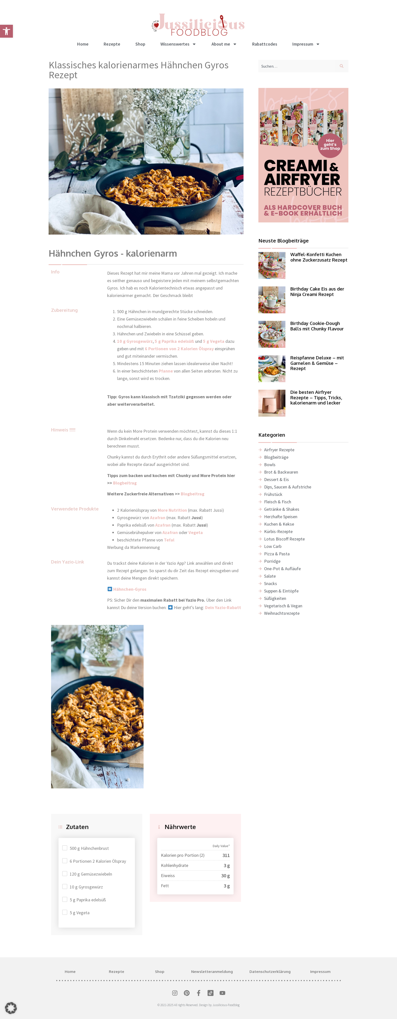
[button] (11, 1008)
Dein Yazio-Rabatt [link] (223, 607)
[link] (6, 31)
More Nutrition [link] (172, 510)
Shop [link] (140, 44)
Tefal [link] (169, 540)
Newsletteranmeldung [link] (212, 971)
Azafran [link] (163, 525)
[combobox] (296, 66)
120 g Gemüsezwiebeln (91, 874)
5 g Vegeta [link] (213, 341)
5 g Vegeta (80, 912)
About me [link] (224, 44)
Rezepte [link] (112, 44)
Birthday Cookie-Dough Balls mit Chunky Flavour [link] (317, 326)
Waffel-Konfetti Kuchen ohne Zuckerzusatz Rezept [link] (318, 257)
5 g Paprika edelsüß (88, 900)
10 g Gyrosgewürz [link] (135, 341)
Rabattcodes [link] (264, 44)
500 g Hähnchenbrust (89, 848)
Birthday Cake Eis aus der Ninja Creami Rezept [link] (317, 291)
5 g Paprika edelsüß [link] (174, 341)
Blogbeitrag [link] (125, 483)
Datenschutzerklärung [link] (270, 971)
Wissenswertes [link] (178, 44)
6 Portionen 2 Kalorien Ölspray (98, 861)
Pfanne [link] (166, 371)
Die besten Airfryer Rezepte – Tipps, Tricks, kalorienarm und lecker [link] (316, 397)
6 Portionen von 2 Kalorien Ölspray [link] (179, 348)
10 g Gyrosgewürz (86, 887)
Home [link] (83, 44)
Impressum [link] (306, 44)
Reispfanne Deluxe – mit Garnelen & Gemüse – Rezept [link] (317, 363)
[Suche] (342, 66)
